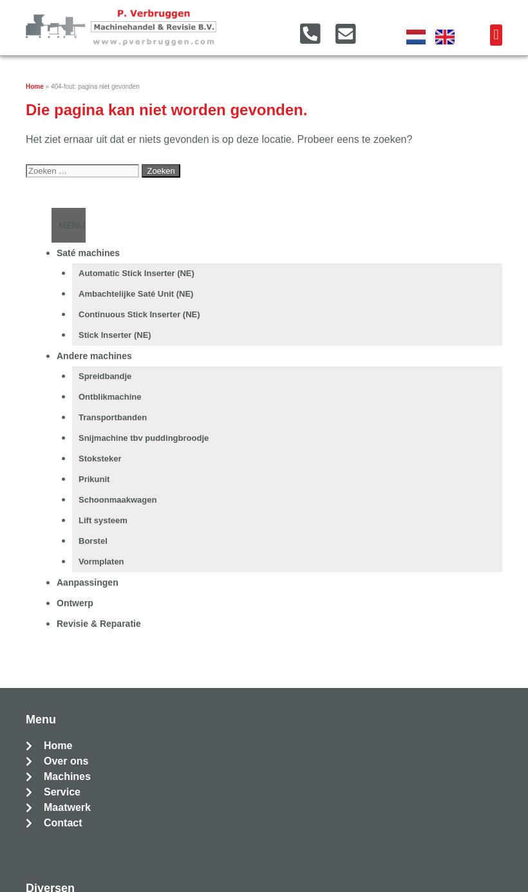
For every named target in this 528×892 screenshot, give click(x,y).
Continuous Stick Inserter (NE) (139, 314)
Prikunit (94, 479)
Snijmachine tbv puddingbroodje (144, 438)
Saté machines (88, 253)
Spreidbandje (105, 376)
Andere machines (94, 356)
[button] (496, 35)
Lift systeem (103, 520)
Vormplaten (101, 561)
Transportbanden (113, 417)
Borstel (93, 541)
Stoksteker (100, 458)
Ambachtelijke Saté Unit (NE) (136, 294)
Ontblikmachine (110, 397)
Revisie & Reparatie (99, 623)
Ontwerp (75, 603)
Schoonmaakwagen (117, 500)
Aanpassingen (87, 582)
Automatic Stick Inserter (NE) (136, 273)
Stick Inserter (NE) (115, 335)
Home (35, 86)
